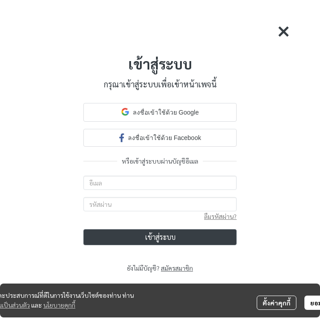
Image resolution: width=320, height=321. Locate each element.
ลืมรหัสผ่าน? (220, 216)
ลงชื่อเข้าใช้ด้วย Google (160, 112)
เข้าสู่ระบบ (160, 237)
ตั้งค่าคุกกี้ (277, 303)
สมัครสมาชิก (177, 268)
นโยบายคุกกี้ (59, 305)
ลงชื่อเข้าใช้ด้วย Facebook (160, 137)
